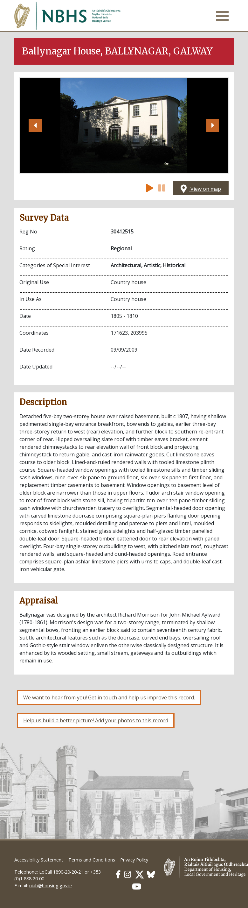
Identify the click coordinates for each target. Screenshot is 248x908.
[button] (35, 125)
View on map (201, 189)
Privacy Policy (134, 860)
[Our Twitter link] (139, 874)
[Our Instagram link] (127, 874)
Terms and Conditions (91, 860)
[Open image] (124, 125)
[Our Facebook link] (118, 874)
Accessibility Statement (38, 860)
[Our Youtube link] (136, 886)
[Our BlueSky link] (151, 874)
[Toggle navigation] (222, 16)
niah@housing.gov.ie (50, 886)
